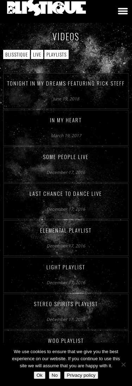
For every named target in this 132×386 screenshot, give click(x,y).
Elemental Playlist (66, 230)
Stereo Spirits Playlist (66, 304)
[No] (123, 364)
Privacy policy (81, 375)
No (55, 375)
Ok (40, 375)
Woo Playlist (66, 340)
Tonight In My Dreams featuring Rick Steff (66, 83)
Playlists (56, 54)
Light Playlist (65, 267)
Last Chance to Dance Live (66, 193)
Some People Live (66, 156)
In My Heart (66, 120)
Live (37, 54)
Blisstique (16, 54)
